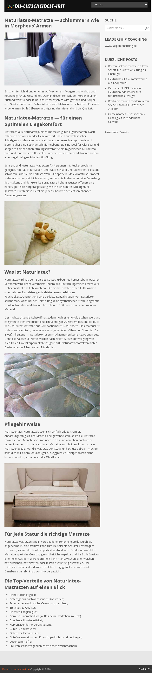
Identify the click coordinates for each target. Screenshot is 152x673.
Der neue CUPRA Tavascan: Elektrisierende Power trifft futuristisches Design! (125, 92)
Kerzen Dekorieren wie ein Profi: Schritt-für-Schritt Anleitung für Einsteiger (128, 70)
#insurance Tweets (117, 132)
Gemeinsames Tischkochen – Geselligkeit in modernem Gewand (126, 118)
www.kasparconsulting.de (121, 46)
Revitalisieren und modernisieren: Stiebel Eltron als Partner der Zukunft (128, 105)
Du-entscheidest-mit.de (16, 669)
